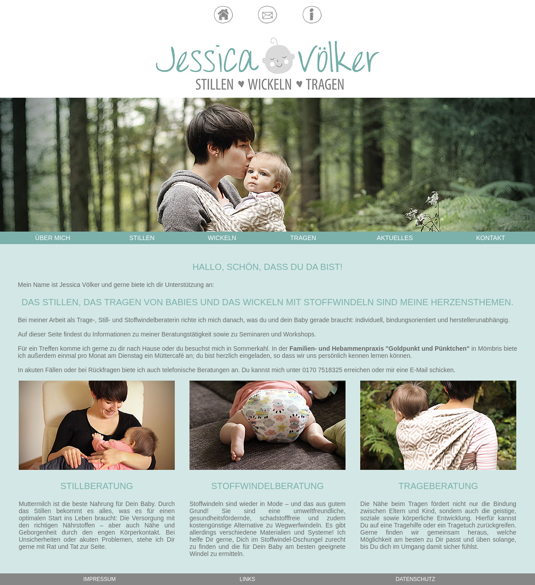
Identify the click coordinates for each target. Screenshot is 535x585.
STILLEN (142, 237)
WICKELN (222, 237)
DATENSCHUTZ (415, 579)
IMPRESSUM (99, 579)
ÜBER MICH (52, 237)
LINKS (247, 579)
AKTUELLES (395, 237)
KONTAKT (490, 237)
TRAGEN (303, 237)
